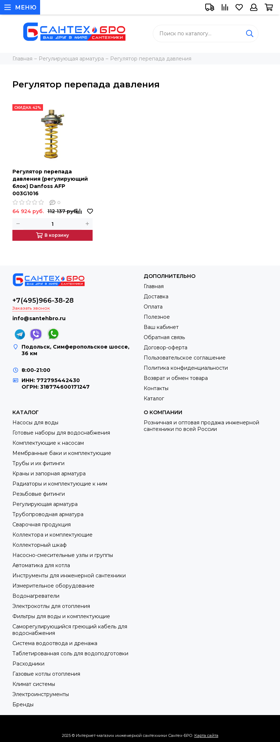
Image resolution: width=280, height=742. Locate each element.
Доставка (156, 296)
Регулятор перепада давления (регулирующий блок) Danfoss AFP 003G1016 (50, 182)
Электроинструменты (40, 694)
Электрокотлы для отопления (51, 606)
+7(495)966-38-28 (43, 301)
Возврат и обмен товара (176, 378)
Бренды (23, 704)
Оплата (153, 306)
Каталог (154, 398)
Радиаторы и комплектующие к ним (59, 483)
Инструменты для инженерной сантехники (69, 575)
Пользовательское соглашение (185, 357)
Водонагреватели (35, 596)
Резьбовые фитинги (38, 494)
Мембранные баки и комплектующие (61, 453)
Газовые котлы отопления (46, 674)
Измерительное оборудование (53, 585)
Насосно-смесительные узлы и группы (62, 555)
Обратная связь (164, 337)
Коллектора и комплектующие (52, 534)
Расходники (28, 663)
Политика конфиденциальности (186, 368)
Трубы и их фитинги (38, 463)
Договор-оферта (165, 347)
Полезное (157, 317)
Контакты (156, 388)
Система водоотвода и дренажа (54, 643)
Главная (154, 286)
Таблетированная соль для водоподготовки (70, 653)
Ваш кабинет (161, 327)
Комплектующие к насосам (48, 443)
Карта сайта (206, 735)
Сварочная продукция (41, 524)
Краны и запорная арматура (49, 473)
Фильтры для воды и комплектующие (61, 616)
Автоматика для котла (41, 565)
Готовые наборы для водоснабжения (61, 432)
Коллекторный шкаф (39, 545)
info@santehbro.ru (39, 318)
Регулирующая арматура (45, 504)
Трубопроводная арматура (47, 514)
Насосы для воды (35, 422)
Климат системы (33, 684)
